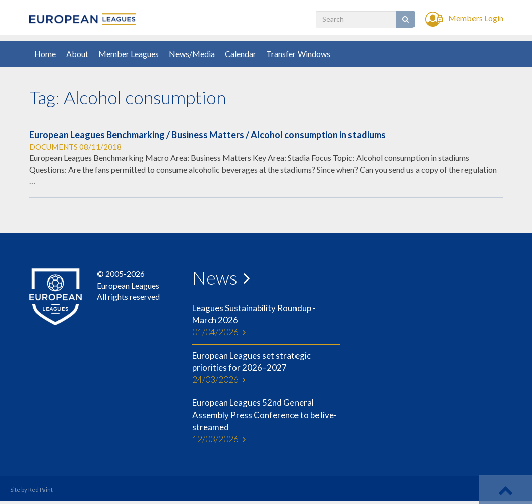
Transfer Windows (298, 54)
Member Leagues (128, 54)
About (77, 54)
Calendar (240, 54)
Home (45, 54)
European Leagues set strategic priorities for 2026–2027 (266, 368)
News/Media (192, 54)
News (215, 277)
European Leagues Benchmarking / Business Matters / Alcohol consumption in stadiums (207, 134)
